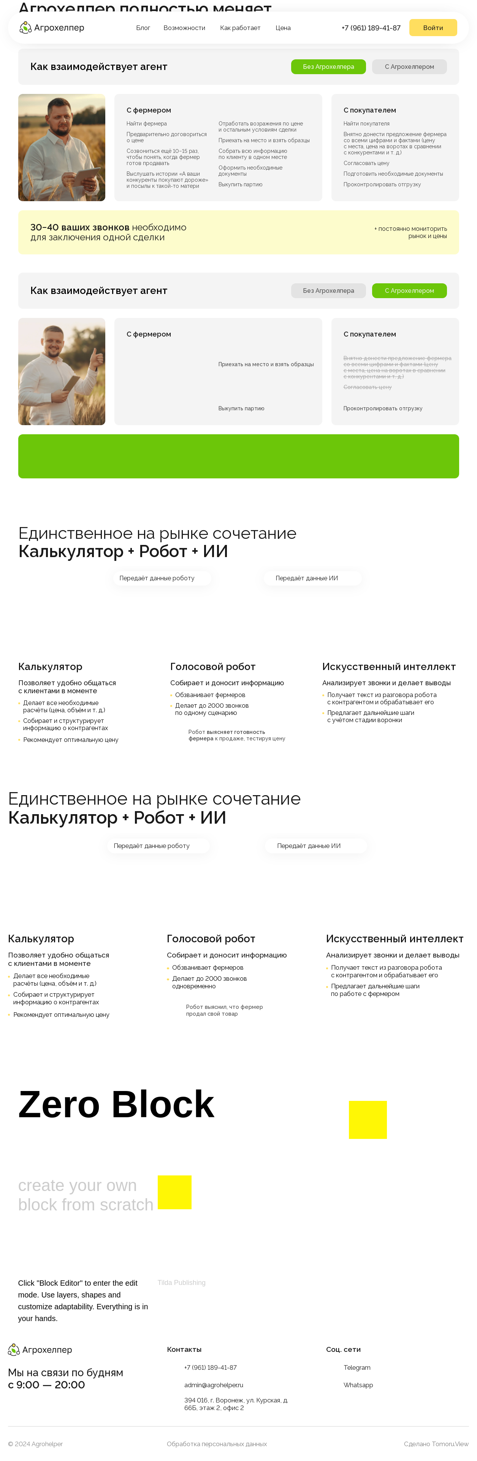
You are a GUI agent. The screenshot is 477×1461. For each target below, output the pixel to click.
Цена (283, 28)
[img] (51, 28)
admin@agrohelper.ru (213, 1385)
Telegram (357, 1367)
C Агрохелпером (409, 66)
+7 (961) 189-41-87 (371, 28)
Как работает (240, 28)
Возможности (184, 28)
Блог (143, 28)
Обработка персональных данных (217, 1444)
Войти (433, 28)
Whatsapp (358, 1385)
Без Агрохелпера (328, 66)
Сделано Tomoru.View (436, 1444)
